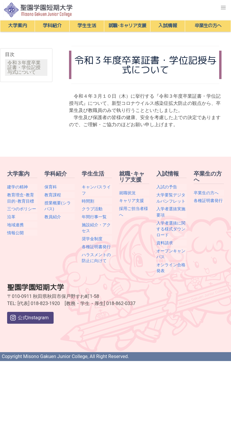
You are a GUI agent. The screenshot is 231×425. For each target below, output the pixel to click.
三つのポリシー (21, 208)
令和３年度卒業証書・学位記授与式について (24, 67)
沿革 (11, 216)
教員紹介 (52, 216)
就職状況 (127, 192)
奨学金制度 (92, 238)
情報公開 (15, 232)
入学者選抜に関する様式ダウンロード (170, 229)
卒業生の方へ (206, 192)
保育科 (50, 187)
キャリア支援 (131, 200)
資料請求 (164, 242)
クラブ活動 (92, 208)
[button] (223, 7)
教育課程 (52, 195)
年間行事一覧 (94, 216)
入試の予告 (166, 187)
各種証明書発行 (96, 246)
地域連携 (15, 224)
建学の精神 (17, 187)
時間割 (88, 201)
